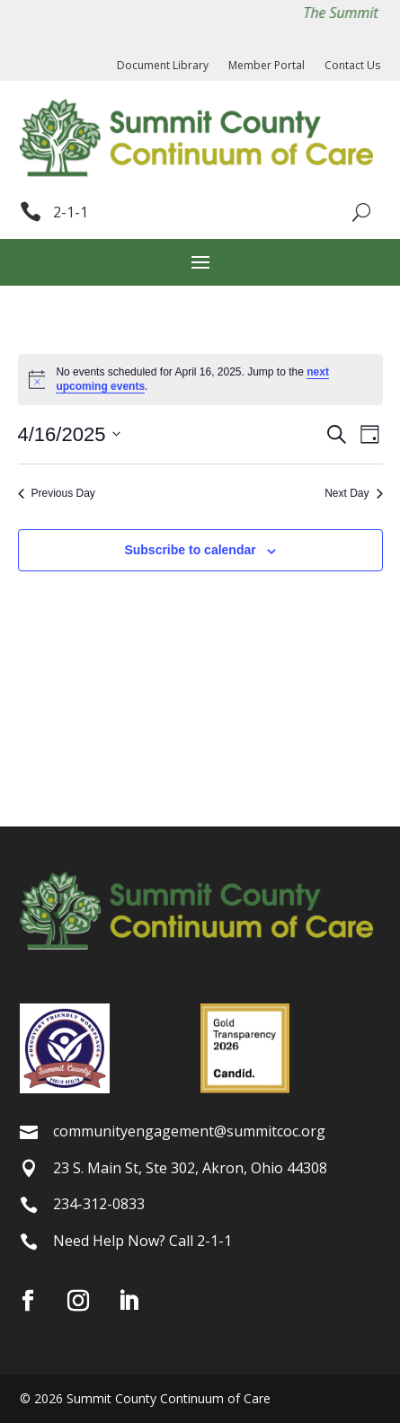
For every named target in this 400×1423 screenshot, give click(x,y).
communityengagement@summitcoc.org (189, 1131)
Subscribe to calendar (189, 550)
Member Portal (266, 66)
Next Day (353, 493)
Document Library (163, 66)
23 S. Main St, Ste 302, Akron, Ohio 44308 (190, 1168)
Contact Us (352, 66)
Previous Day (56, 493)
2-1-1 (70, 212)
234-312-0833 (99, 1204)
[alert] (200, 379)
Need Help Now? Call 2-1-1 (142, 1241)
